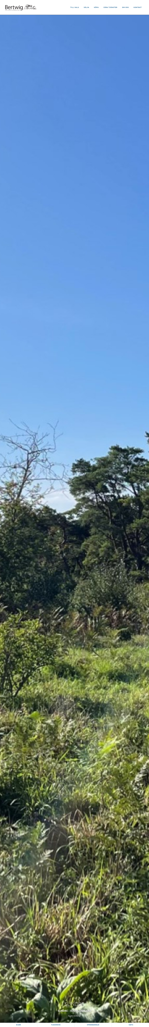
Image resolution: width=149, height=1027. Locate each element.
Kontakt (138, 7)
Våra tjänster (110, 7)
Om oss (125, 7)
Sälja (86, 7)
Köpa (96, 7)
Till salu (74, 7)
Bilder (18, 1025)
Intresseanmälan (93, 1025)
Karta (131, 1025)
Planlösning (55, 1025)
